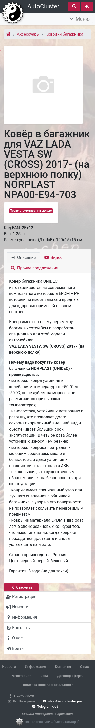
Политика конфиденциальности (47, 685)
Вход (44, 676)
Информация (35, 666)
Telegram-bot (44, 706)
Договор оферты (70, 676)
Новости (9, 666)
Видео (53, 257)
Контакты (63, 666)
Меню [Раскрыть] (79, 19)
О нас (84, 666)
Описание (23, 257)
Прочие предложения (34, 268)
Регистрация (21, 676)
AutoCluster (43, 6)
